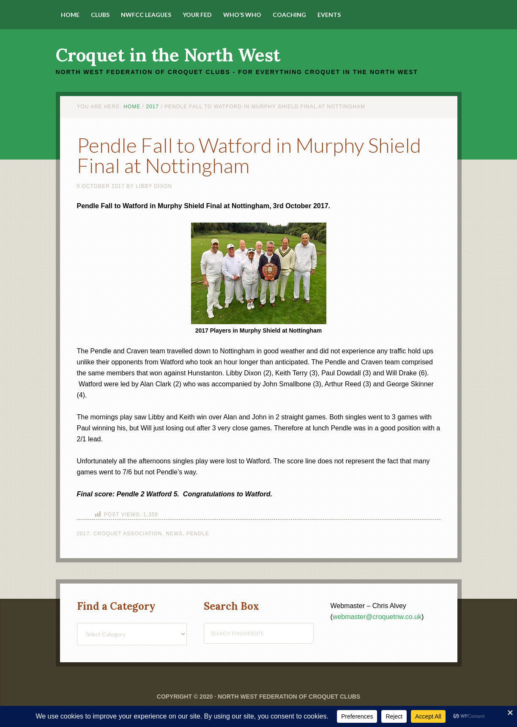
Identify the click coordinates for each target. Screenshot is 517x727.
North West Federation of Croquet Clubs (289, 696)
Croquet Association (127, 534)
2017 (83, 534)
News (174, 534)
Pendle (197, 534)
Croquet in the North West (168, 55)
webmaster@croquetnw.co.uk (377, 616)
